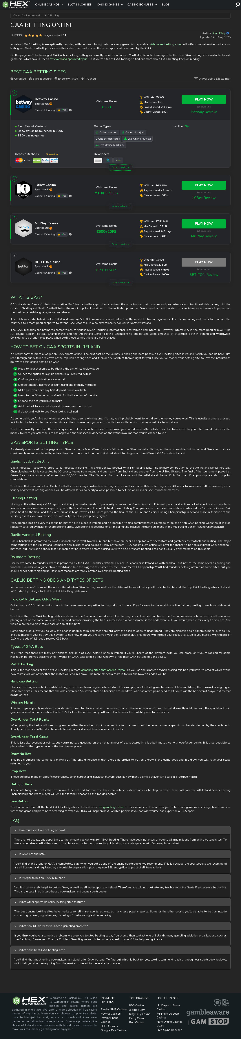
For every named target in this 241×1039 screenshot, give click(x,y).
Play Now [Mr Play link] (204, 223)
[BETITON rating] (70, 273)
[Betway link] (23, 105)
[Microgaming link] (108, 160)
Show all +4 (52, 154)
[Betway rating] (70, 110)
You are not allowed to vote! (40, 35)
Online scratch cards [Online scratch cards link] (108, 138)
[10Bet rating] (70, 196)
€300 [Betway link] (106, 107)
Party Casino (137, 1018)
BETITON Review (203, 274)
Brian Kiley (218, 33)
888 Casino (136, 1005)
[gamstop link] (209, 1021)
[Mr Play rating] (70, 234)
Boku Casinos (109, 1026)
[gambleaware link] (208, 1012)
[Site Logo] (16, 4)
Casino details (119, 167)
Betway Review (204, 111)
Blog (165, 5)
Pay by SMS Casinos (114, 1009)
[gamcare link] (225, 1002)
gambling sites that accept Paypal (103, 670)
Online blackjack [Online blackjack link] (133, 132)
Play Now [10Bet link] (204, 185)
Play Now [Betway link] (204, 99)
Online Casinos (47, 5)
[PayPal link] (45, 160)
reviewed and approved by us (68, 59)
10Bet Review (204, 197)
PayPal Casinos (111, 1014)
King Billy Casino (139, 1014)
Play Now (204, 262)
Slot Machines (80, 5)
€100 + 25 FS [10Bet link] (106, 193)
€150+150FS (106, 270)
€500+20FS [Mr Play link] (106, 231)
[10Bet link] (23, 190)
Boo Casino (136, 1022)
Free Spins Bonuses (169, 1030)
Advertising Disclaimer (212, 78)
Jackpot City (137, 1010)
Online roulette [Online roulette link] (106, 132)
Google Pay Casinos (114, 1030)
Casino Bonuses (140, 5)
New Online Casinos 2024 (169, 1024)
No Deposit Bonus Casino (168, 1007)
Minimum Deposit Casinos (168, 1016)
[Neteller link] (37, 160)
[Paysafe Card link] (54, 160)
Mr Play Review (204, 236)
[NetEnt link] (118, 160)
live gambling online (111, 807)
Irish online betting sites (166, 44)
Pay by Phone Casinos (109, 1020)
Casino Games (108, 5)
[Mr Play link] (23, 229)
